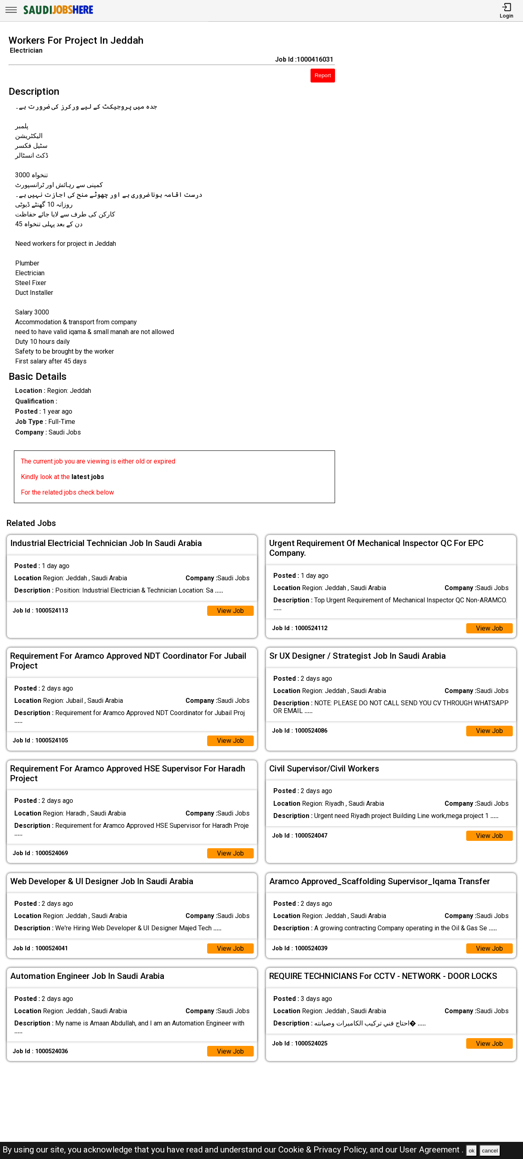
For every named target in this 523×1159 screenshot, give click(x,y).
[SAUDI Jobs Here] (57, 14)
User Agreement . (432, 1150)
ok (471, 1151)
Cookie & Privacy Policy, (324, 1150)
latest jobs (88, 477)
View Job (230, 610)
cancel (490, 1151)
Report (323, 75)
